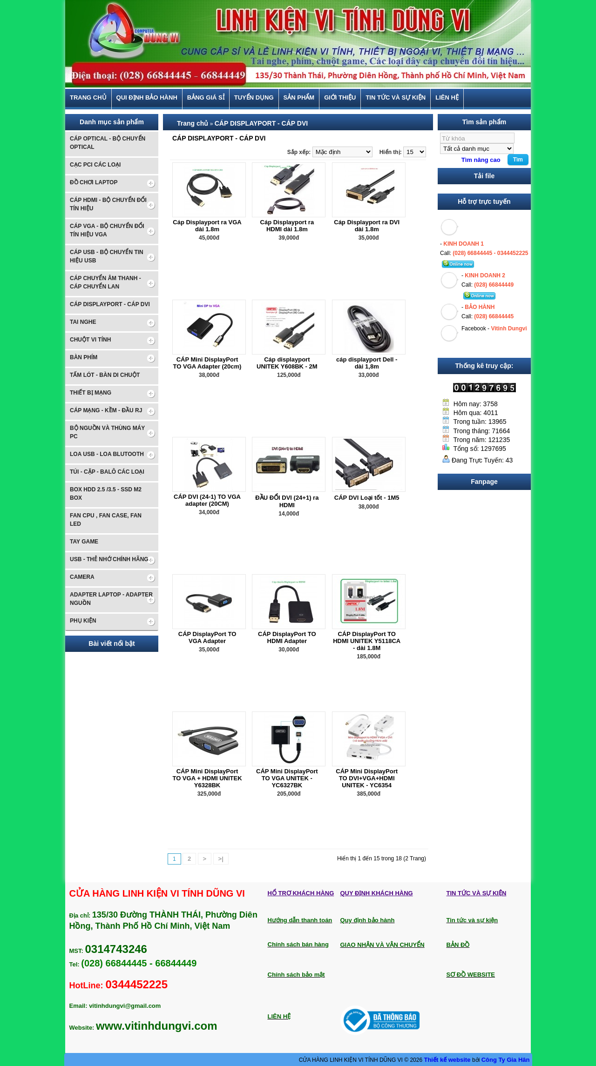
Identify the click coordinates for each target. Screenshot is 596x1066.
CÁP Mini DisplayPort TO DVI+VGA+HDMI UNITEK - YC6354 (367, 778)
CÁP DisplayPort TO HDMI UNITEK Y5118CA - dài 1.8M (366, 640)
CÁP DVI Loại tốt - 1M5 (367, 497)
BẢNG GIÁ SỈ (205, 97)
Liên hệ (447, 97)
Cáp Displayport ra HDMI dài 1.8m (287, 226)
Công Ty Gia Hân (505, 1059)
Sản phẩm (299, 97)
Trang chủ (88, 97)
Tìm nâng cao (481, 159)
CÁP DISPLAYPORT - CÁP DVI (261, 123)
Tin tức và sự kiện (396, 97)
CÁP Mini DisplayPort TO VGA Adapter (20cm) (207, 363)
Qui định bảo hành (146, 97)
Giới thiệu (340, 97)
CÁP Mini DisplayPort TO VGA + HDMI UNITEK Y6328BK (207, 778)
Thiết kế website (448, 1059)
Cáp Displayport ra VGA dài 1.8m (207, 226)
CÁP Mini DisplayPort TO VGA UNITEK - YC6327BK (287, 778)
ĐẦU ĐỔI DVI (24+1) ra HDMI (286, 501)
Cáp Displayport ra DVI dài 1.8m (367, 226)
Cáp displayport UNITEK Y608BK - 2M (287, 363)
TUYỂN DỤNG (254, 97)
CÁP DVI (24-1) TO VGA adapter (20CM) (207, 500)
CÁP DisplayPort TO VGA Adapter (207, 637)
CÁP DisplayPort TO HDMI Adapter (287, 637)
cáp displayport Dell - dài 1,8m (366, 363)
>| (221, 858)
